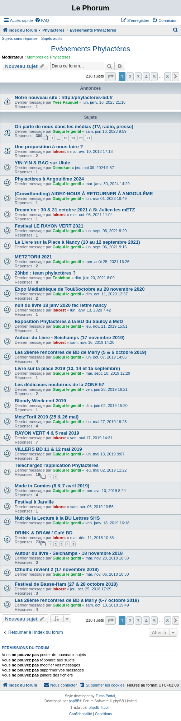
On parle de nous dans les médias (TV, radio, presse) (74, 126)
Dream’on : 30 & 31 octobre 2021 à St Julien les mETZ (75, 209)
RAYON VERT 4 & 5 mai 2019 (47, 433)
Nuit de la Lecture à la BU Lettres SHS (57, 518)
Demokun (62, 167)
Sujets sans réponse (20, 38)
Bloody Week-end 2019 (40, 400)
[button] (110, 76)
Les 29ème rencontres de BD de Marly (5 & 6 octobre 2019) (80, 352)
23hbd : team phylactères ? (45, 273)
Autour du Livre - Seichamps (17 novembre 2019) (69, 337)
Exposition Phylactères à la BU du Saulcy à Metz (69, 321)
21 (88, 138)
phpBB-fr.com (100, 708)
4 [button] (146, 76)
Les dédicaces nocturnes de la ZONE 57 (59, 384)
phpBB (74, 701)
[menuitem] (42, 20)
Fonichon (62, 278)
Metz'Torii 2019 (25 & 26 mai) (46, 417)
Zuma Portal (105, 696)
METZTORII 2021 (33, 256)
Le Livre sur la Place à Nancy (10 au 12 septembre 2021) (77, 242)
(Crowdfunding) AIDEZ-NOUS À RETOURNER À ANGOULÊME (84, 193)
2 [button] (130, 76)
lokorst (59, 151)
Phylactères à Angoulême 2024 (49, 179)
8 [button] (167, 76)
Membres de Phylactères (49, 57)
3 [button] (138, 76)
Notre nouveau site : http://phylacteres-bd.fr (64, 97)
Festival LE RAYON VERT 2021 (49, 226)
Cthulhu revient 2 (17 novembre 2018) (57, 569)
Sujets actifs (51, 38)
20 (80, 138)
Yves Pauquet (65, 102)
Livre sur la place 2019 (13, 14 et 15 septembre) (67, 368)
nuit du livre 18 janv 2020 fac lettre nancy (61, 305)
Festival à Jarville (34, 502)
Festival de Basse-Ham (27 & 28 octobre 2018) (66, 584)
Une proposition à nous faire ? (49, 146)
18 (65, 138)
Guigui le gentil (67, 131)
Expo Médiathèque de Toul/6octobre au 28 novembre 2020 (80, 289)
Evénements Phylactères (90, 49)
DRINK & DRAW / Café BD (43, 532)
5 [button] (154, 76)
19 (73, 138)
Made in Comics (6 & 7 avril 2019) (52, 485)
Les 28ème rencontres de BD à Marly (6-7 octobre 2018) (77, 600)
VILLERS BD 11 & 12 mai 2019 (48, 449)
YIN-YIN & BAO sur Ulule (42, 162)
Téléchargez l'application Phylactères (57, 465)
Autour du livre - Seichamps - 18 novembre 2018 (69, 553)
